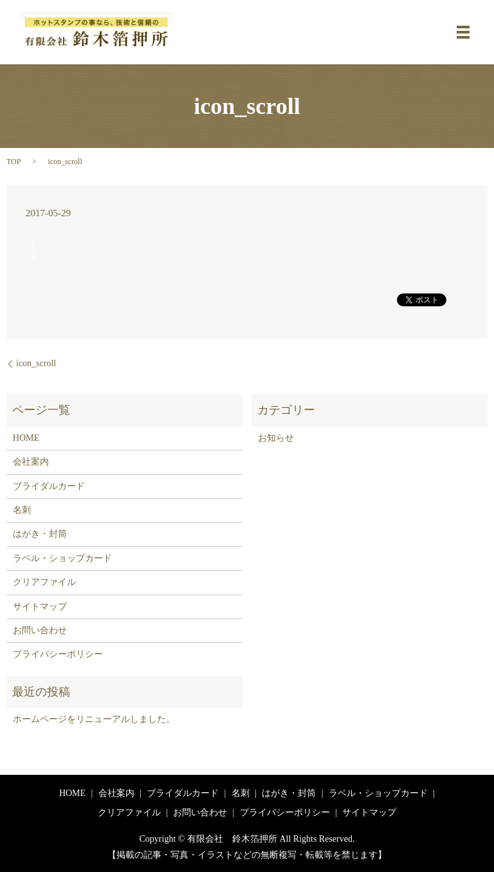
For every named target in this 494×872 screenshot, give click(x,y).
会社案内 (31, 462)
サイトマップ (40, 606)
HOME (26, 438)
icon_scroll (36, 363)
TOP (13, 161)
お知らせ (276, 438)
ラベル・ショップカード (62, 558)
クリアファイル (44, 582)
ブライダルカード (49, 486)
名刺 (22, 510)
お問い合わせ (40, 630)
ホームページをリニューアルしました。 (94, 719)
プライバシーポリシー (58, 654)
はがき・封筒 (40, 534)
